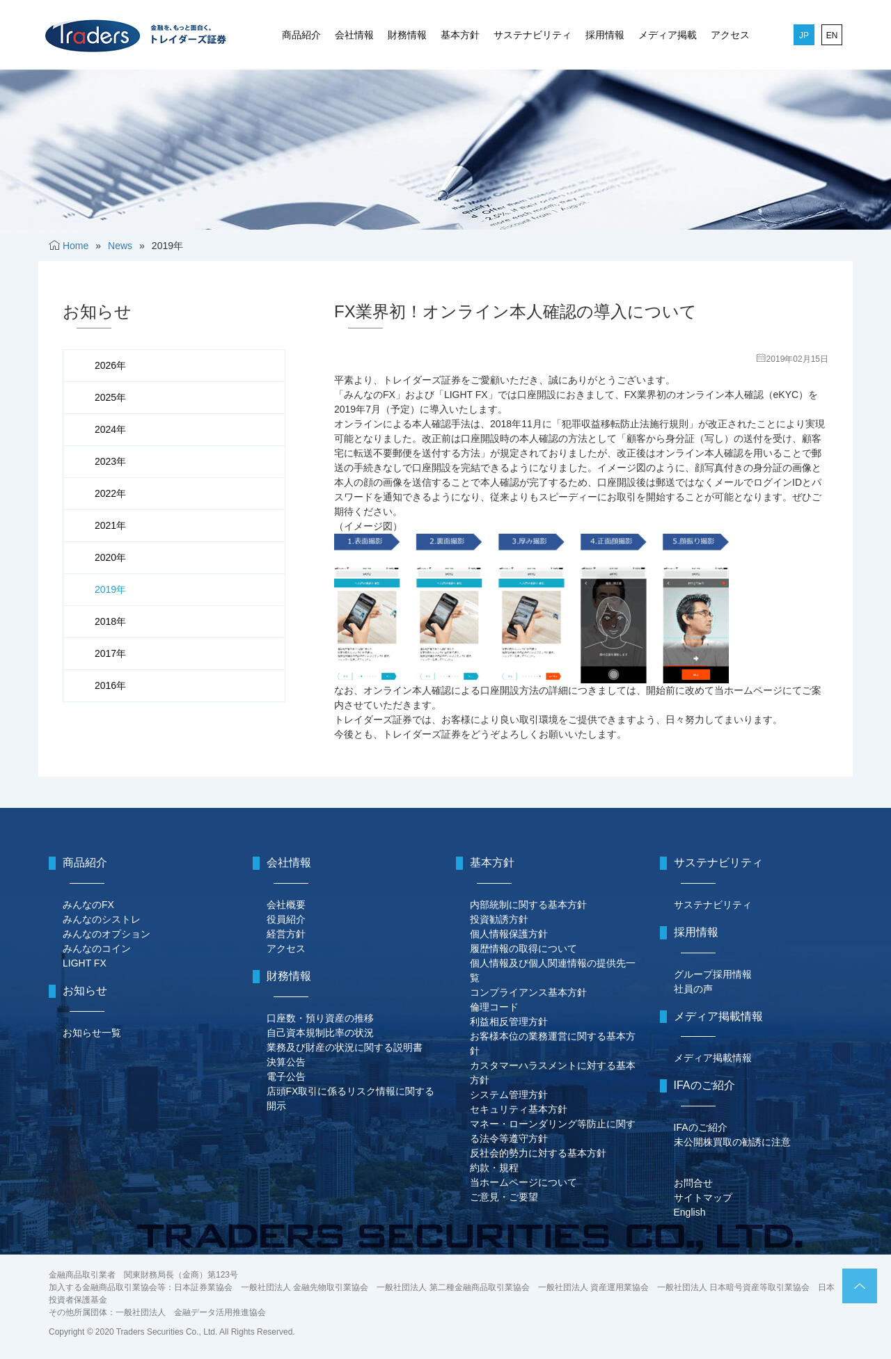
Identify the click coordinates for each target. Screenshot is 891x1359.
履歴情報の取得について (523, 948)
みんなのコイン (97, 948)
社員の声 (693, 988)
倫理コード (494, 1006)
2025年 (110, 397)
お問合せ (693, 1183)
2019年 (110, 589)
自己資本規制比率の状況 (320, 1032)
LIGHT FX (85, 963)
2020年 (110, 557)
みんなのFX (88, 904)
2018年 (110, 621)
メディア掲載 (667, 34)
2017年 (110, 653)
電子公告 (286, 1076)
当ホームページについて (523, 1182)
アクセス (730, 34)
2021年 (110, 525)
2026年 (110, 365)
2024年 (110, 429)
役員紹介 (286, 919)
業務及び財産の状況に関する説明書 (345, 1047)
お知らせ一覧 (92, 1032)
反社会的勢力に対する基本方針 (538, 1153)
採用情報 (604, 34)
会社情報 (354, 34)
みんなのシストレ (102, 919)
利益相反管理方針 (509, 1021)
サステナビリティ (532, 34)
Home (75, 245)
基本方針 (460, 34)
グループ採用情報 (713, 974)
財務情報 (407, 34)
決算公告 (286, 1061)
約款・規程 (494, 1167)
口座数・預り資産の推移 (320, 1018)
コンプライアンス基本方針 (528, 992)
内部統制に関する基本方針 (528, 904)
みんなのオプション (106, 933)
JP (804, 35)
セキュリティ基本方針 (518, 1109)
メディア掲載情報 (713, 1057)
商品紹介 (301, 34)
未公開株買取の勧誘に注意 (732, 1141)
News (120, 245)
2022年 (110, 493)
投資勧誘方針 (499, 919)
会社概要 (286, 904)
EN (832, 35)
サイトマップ (703, 1197)
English (690, 1212)
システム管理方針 (509, 1094)
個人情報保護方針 (509, 933)
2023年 (110, 461)
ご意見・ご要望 (504, 1196)
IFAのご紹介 (700, 1127)
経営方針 (286, 933)
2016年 (110, 685)
